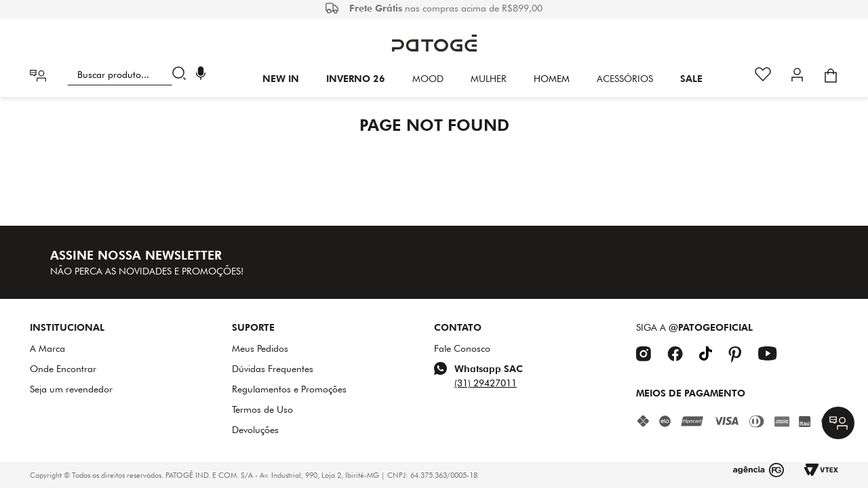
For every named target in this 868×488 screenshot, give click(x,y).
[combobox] (129, 74)
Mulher (489, 78)
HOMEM (552, 78)
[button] (201, 75)
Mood (427, 78)
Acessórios (625, 78)
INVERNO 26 (355, 78)
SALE (691, 78)
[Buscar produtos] (182, 74)
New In (280, 78)
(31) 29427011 (485, 383)
